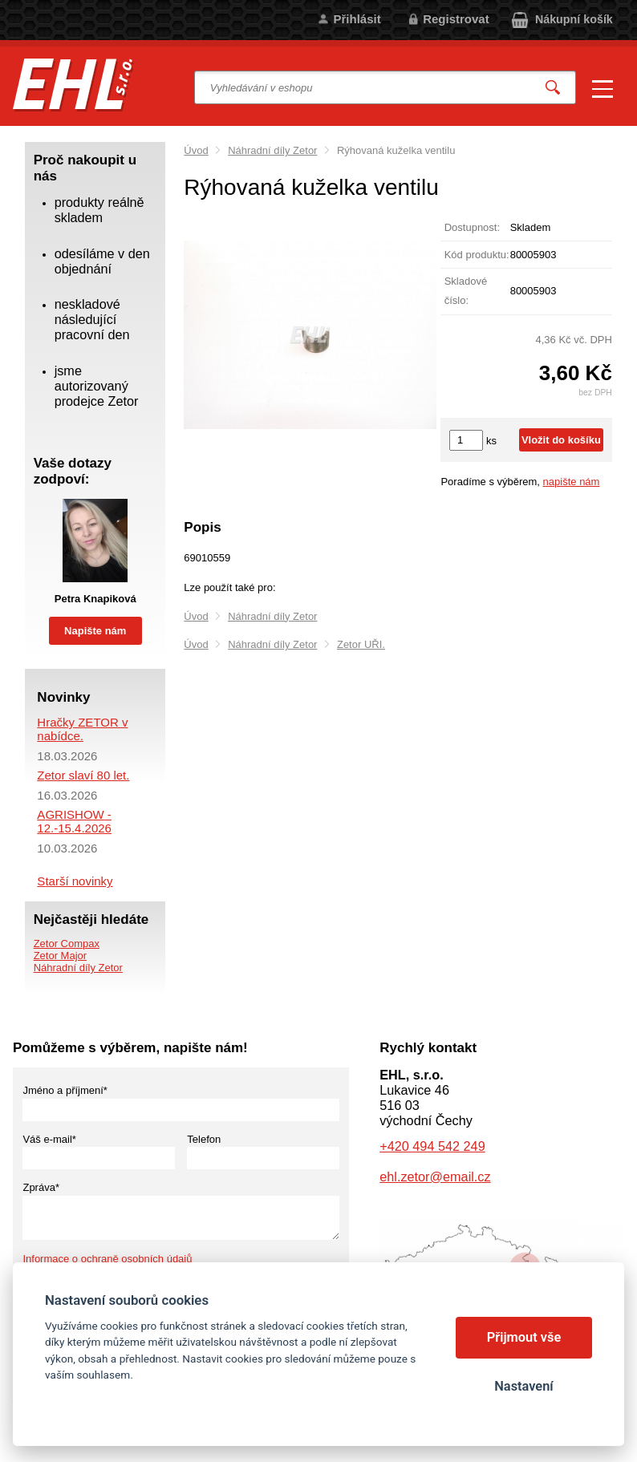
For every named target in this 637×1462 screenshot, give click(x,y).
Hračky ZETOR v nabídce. (82, 729)
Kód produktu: (476, 255)
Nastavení (523, 1386)
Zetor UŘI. (361, 644)
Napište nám (95, 631)
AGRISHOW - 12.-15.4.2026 (74, 821)
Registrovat (456, 19)
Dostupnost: (472, 227)
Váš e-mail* (48, 1139)
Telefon (204, 1139)
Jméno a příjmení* (65, 1090)
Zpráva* (40, 1187)
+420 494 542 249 (432, 1146)
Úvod (196, 150)
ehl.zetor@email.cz (434, 1176)
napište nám (571, 482)
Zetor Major (60, 956)
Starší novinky (74, 881)
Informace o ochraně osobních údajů (107, 1259)
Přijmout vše (524, 1337)
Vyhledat (552, 88)
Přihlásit (356, 19)
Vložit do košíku (561, 440)
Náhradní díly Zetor (272, 150)
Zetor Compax (66, 944)
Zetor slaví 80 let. (83, 775)
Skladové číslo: (465, 290)
